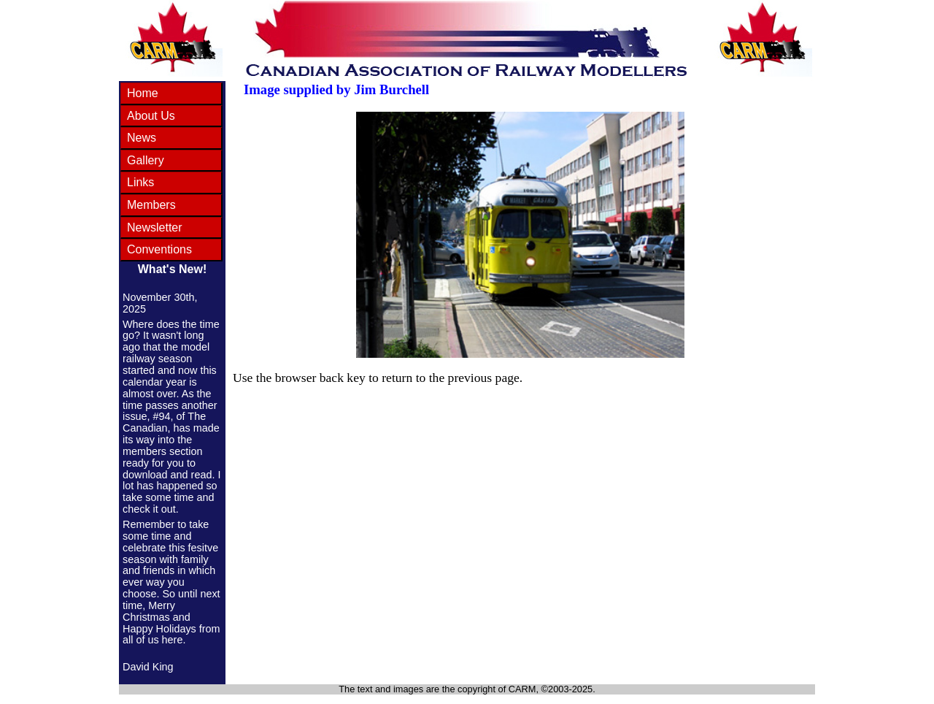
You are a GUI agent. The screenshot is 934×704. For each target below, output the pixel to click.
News (141, 137)
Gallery (145, 160)
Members (151, 205)
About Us (151, 116)
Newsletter (154, 227)
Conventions (159, 249)
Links (140, 182)
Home (142, 93)
